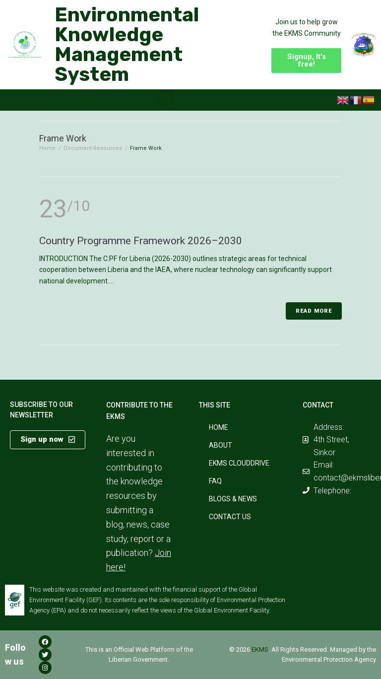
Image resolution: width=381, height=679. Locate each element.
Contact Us (230, 517)
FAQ (215, 481)
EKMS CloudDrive (239, 463)
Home (47, 148)
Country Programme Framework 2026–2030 (140, 241)
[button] (306, 60)
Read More (314, 311)
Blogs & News (233, 499)
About (220, 445)
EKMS (260, 649)
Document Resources (93, 148)
